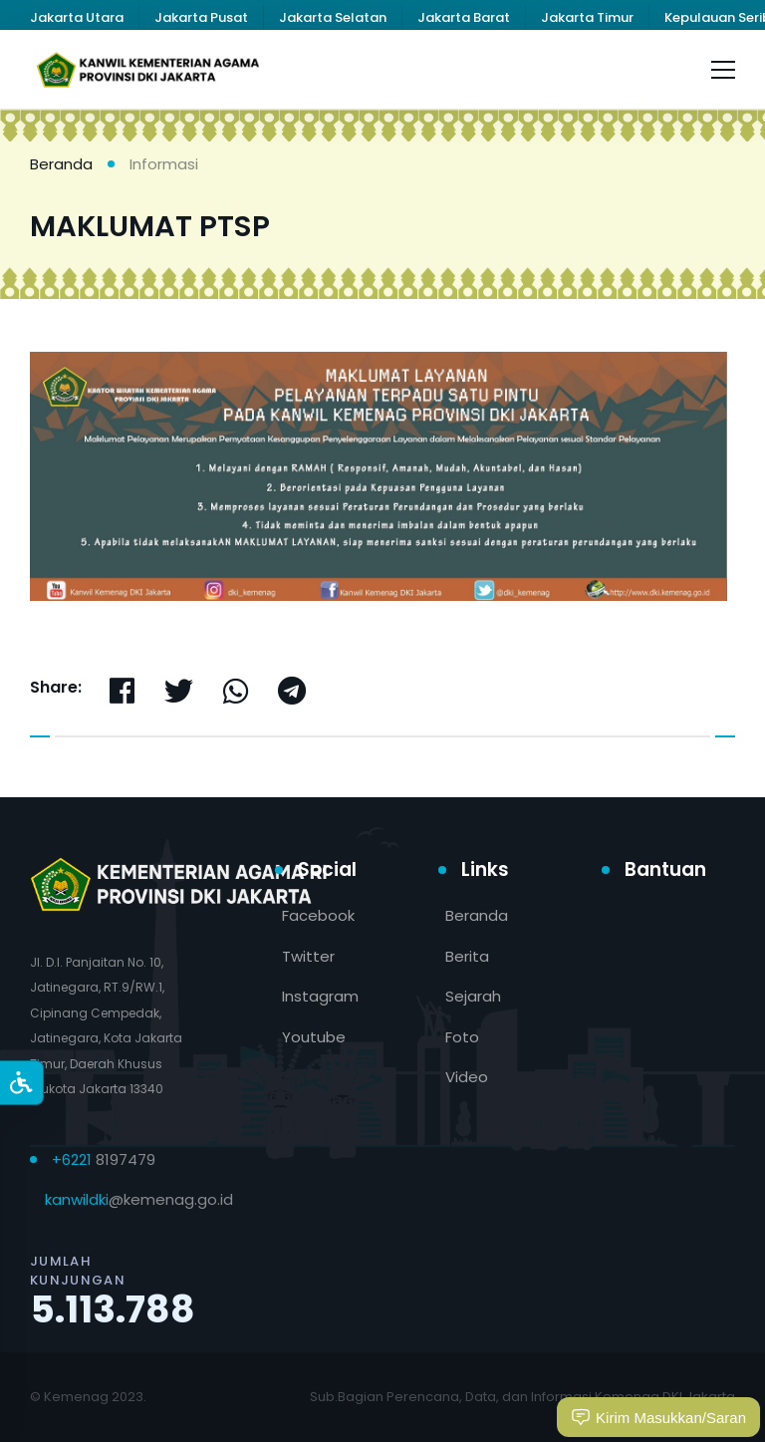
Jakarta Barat (463, 17)
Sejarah (473, 996)
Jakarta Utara (77, 17)
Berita (467, 956)
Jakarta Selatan (332, 17)
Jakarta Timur (587, 17)
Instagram (320, 996)
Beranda (61, 163)
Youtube (314, 1036)
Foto (462, 1036)
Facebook (318, 915)
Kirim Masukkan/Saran (658, 1417)
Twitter (308, 956)
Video (466, 1076)
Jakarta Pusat (201, 17)
